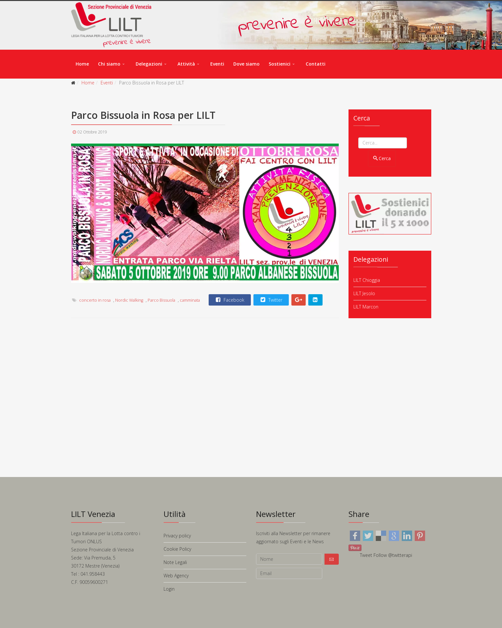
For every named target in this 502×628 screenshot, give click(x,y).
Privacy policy (177, 536)
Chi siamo (109, 64)
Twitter (270, 300)
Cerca (382, 158)
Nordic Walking (129, 300)
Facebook (229, 300)
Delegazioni (149, 64)
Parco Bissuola (161, 300)
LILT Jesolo (364, 293)
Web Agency (176, 575)
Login (169, 589)
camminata (190, 300)
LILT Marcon (365, 307)
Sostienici (279, 64)
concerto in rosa (95, 300)
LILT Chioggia (366, 280)
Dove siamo (246, 64)
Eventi (217, 64)
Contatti (315, 64)
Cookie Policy (177, 549)
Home (82, 64)
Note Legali (175, 562)
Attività (186, 64)
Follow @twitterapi (392, 555)
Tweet (366, 555)
